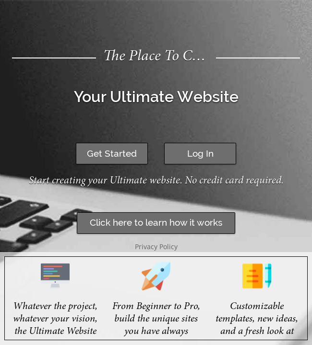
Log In (200, 153)
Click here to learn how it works (156, 222)
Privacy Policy (156, 246)
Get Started (112, 153)
